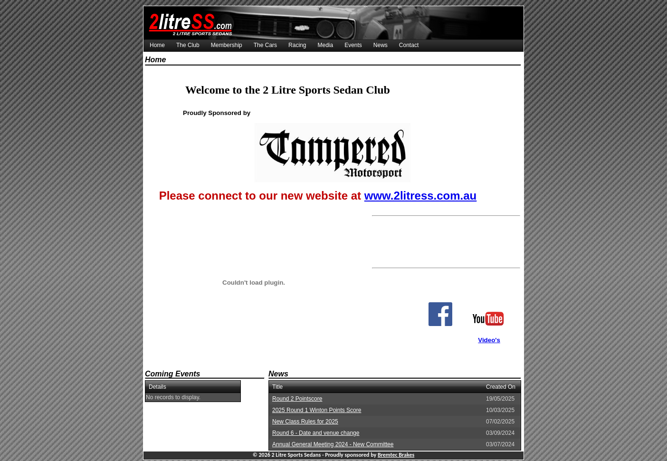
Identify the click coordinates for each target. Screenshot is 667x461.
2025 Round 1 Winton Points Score (316, 410)
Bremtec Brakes (396, 454)
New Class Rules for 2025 (305, 421)
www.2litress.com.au (420, 195)
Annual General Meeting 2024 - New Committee (332, 444)
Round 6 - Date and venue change (315, 433)
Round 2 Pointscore (297, 398)
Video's (489, 340)
